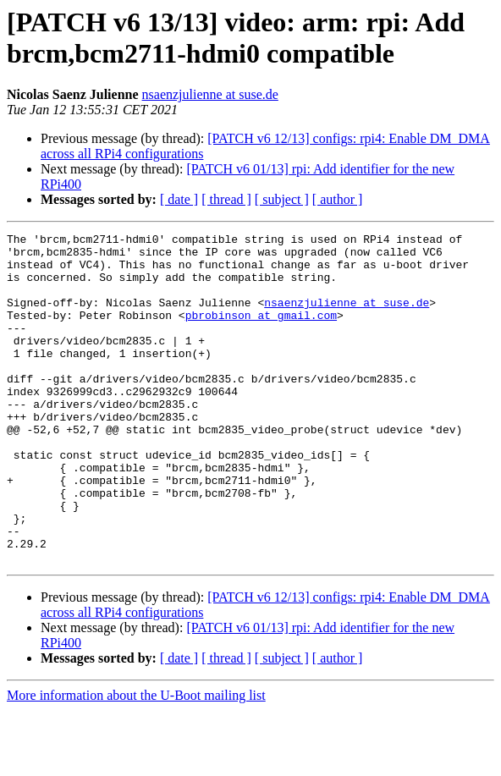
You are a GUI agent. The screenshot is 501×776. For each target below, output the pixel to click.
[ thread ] (226, 199)
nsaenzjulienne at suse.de (210, 94)
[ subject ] (282, 199)
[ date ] (179, 199)
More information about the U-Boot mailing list (136, 761)
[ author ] (337, 199)
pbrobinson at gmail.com (261, 332)
